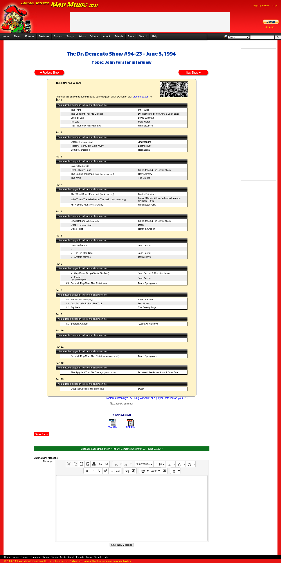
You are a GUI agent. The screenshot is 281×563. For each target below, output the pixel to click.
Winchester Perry (147, 204)
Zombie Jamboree (80, 149)
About (106, 36)
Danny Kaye (144, 257)
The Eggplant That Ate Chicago (87, 113)
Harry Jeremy (145, 174)
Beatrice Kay (144, 145)
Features (44, 36)
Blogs (131, 36)
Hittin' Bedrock (78, 125)
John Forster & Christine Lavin (153, 273)
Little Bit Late (78, 117)
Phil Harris (143, 109)
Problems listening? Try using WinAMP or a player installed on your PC (146, 398)
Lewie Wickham (146, 117)
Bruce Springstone (147, 283)
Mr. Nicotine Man (79, 204)
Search (143, 36)
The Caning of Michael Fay (85, 174)
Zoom (154, 470)
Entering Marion (79, 245)
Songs (70, 36)
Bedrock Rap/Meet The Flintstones (89, 283)
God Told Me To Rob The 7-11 (86, 303)
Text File (112, 427)
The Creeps (144, 178)
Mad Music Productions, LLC (33, 561)
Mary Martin (144, 121)
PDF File (130, 427)
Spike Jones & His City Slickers (154, 170)
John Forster (144, 245)
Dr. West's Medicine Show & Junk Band (158, 113)
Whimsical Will (145, 125)
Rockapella (144, 149)
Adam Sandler (145, 299)
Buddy (74, 299)
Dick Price (143, 303)
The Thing (76, 109)
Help (154, 36)
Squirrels (75, 307)
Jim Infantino (144, 142)
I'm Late (75, 121)
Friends (118, 36)
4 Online (269, 27)
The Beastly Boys (147, 307)
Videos (94, 36)
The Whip (76, 178)
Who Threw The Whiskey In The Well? (91, 199)
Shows (58, 36)
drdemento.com (141, 96)
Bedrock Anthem (79, 323)
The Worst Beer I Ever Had (85, 194)
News (17, 36)
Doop (73, 225)
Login (275, 5)
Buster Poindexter (147, 194)
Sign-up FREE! (261, 5)
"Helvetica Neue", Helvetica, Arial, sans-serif (144, 464)
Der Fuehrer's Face (81, 170)
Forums (29, 36)
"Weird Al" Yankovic (148, 323)
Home (5, 36)
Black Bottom (78, 221)
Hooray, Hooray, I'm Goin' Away (87, 145)
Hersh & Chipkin (146, 228)
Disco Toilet (77, 228)
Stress (74, 142)
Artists (82, 36)
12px (159, 464)
